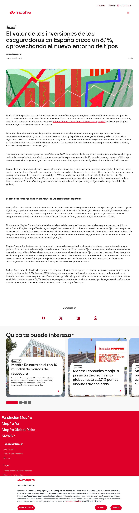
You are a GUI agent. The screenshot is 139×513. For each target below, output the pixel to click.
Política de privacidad (13, 475)
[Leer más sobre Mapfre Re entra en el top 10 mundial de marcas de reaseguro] (35, 391)
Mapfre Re (10, 423)
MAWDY (8, 436)
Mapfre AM (8, 449)
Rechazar (101, 508)
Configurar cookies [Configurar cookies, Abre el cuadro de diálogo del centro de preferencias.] (26, 508)
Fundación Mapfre (17, 417)
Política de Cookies (73, 501)
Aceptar (116, 508)
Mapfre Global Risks (18, 430)
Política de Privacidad (93, 501)
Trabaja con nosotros (13, 453)
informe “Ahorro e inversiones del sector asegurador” (79, 121)
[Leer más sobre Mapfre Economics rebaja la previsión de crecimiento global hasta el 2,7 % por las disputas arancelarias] (97, 391)
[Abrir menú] (128, 12)
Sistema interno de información (17, 470)
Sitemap (7, 458)
